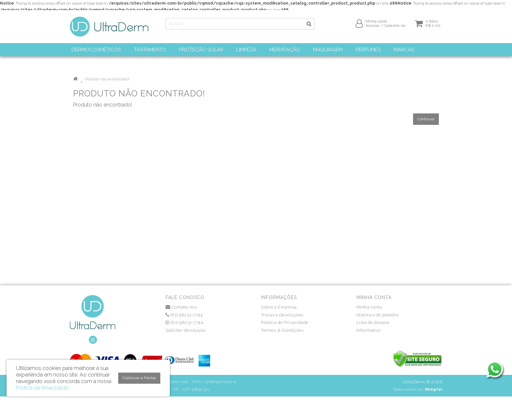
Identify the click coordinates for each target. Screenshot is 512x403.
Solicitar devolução (186, 330)
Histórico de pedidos (378, 314)
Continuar (426, 119)
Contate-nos (181, 307)
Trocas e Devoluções (282, 314)
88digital (433, 389)
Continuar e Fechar (139, 378)
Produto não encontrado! (107, 79)
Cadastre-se (394, 28)
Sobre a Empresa (279, 307)
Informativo (369, 330)
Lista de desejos (373, 322)
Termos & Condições (282, 330)
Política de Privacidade (285, 322)
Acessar (372, 28)
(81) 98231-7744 (184, 314)
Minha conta (369, 307)
